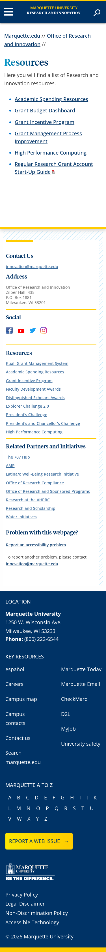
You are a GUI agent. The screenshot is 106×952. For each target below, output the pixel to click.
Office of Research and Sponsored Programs (48, 491)
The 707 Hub (18, 457)
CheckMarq (74, 699)
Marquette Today (81, 669)
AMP (10, 465)
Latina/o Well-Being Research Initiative (42, 474)
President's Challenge (26, 414)
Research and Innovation (54, 13)
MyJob (68, 728)
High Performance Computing (50, 152)
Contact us (18, 738)
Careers (14, 684)
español (14, 669)
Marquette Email (80, 684)
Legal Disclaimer (25, 903)
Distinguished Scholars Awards (35, 397)
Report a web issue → (39, 841)
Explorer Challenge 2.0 (27, 406)
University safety (80, 743)
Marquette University (53, 7)
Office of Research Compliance (35, 482)
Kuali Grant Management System (37, 363)
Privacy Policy (21, 894)
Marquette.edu (22, 35)
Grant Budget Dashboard (45, 110)
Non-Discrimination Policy (36, 913)
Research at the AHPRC (28, 499)
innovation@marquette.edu (32, 266)
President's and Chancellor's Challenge (43, 423)
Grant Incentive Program (44, 122)
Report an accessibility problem (36, 544)
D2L (65, 714)
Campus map (21, 699)
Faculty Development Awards (33, 389)
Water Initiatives (21, 516)
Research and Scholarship (30, 508)
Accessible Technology (32, 922)
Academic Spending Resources (51, 99)
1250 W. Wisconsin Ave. (33, 622)
